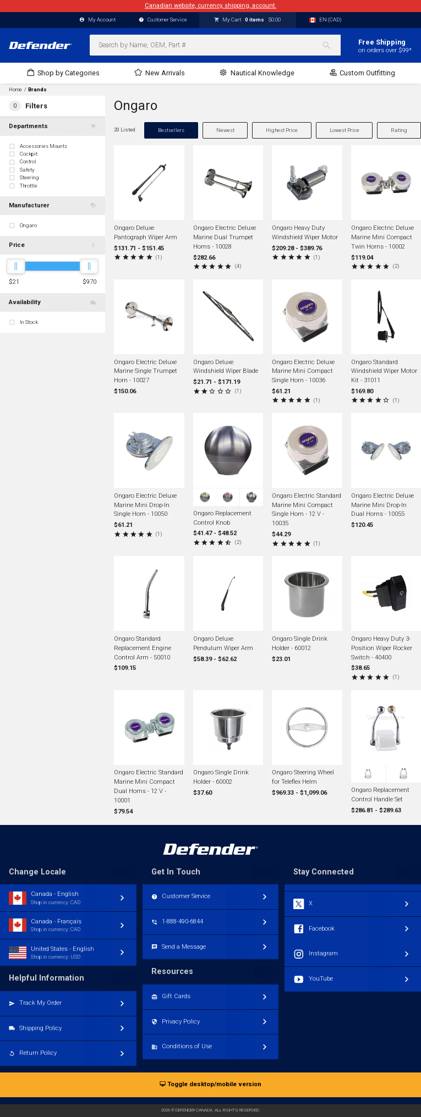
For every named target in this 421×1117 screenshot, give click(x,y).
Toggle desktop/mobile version (210, 1085)
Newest (225, 130)
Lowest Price (344, 130)
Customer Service (163, 20)
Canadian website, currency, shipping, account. (210, 5)
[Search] (331, 45)
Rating (399, 130)
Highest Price (282, 130)
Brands (37, 89)
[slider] (16, 266)
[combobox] (215, 45)
